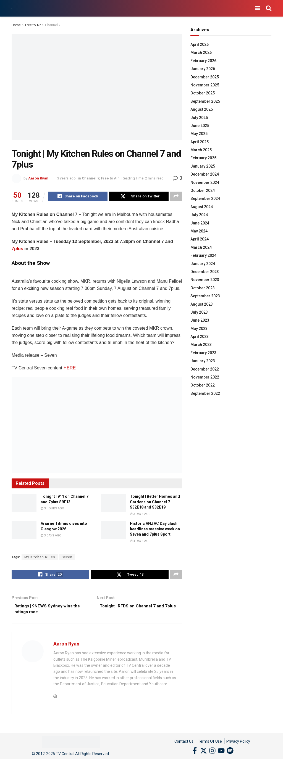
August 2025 (201, 109)
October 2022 (202, 385)
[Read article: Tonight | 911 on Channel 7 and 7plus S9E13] (24, 503)
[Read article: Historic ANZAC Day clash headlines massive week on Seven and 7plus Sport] (113, 530)
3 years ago (66, 178)
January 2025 (202, 166)
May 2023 (199, 328)
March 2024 (201, 247)
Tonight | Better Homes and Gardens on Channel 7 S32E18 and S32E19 (155, 502)
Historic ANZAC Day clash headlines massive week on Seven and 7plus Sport (155, 529)
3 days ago (140, 515)
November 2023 (204, 279)
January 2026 (202, 69)
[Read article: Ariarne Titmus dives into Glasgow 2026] (24, 530)
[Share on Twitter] (138, 197)
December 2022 (204, 369)
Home (16, 25)
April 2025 (199, 142)
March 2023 (201, 344)
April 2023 (199, 336)
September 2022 (205, 393)
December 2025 (204, 77)
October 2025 (202, 93)
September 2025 (205, 101)
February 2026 (203, 61)
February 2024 (203, 255)
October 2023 (202, 288)
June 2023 (199, 320)
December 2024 (204, 174)
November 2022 (204, 377)
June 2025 (199, 125)
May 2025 (199, 133)
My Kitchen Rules (39, 558)
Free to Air (33, 25)
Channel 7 (53, 25)
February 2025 (203, 158)
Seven (67, 558)
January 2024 (202, 263)
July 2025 (199, 117)
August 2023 (201, 304)
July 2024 (199, 215)
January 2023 (202, 361)
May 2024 (199, 231)
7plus (17, 249)
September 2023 (205, 296)
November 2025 (204, 85)
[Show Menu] (257, 8)
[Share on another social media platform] (176, 197)
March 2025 (201, 150)
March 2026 (201, 52)
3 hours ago (52, 509)
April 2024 (199, 239)
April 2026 (199, 44)
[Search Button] (268, 8)
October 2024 (202, 190)
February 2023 (203, 353)
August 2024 (201, 207)
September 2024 (205, 198)
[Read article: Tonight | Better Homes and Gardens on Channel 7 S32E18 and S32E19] (113, 503)
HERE (70, 368)
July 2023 (199, 312)
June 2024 (199, 223)
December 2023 (204, 271)
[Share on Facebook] (78, 197)
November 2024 (204, 182)
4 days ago (140, 542)
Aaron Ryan (38, 178)
